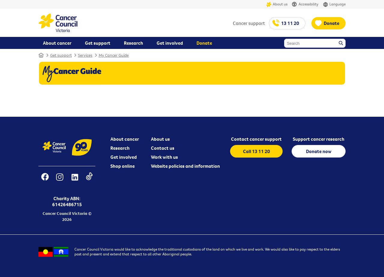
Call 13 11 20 (256, 151)
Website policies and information (185, 166)
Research (120, 148)
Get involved (123, 157)
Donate (331, 23)
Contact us (162, 148)
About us (276, 4)
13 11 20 (290, 23)
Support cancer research (318, 139)
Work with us (164, 157)
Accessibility (305, 4)
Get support (61, 55)
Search (341, 43)
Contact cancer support (256, 139)
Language (334, 4)
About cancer (124, 139)
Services (85, 55)
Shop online (122, 166)
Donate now (319, 151)
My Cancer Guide (114, 55)
